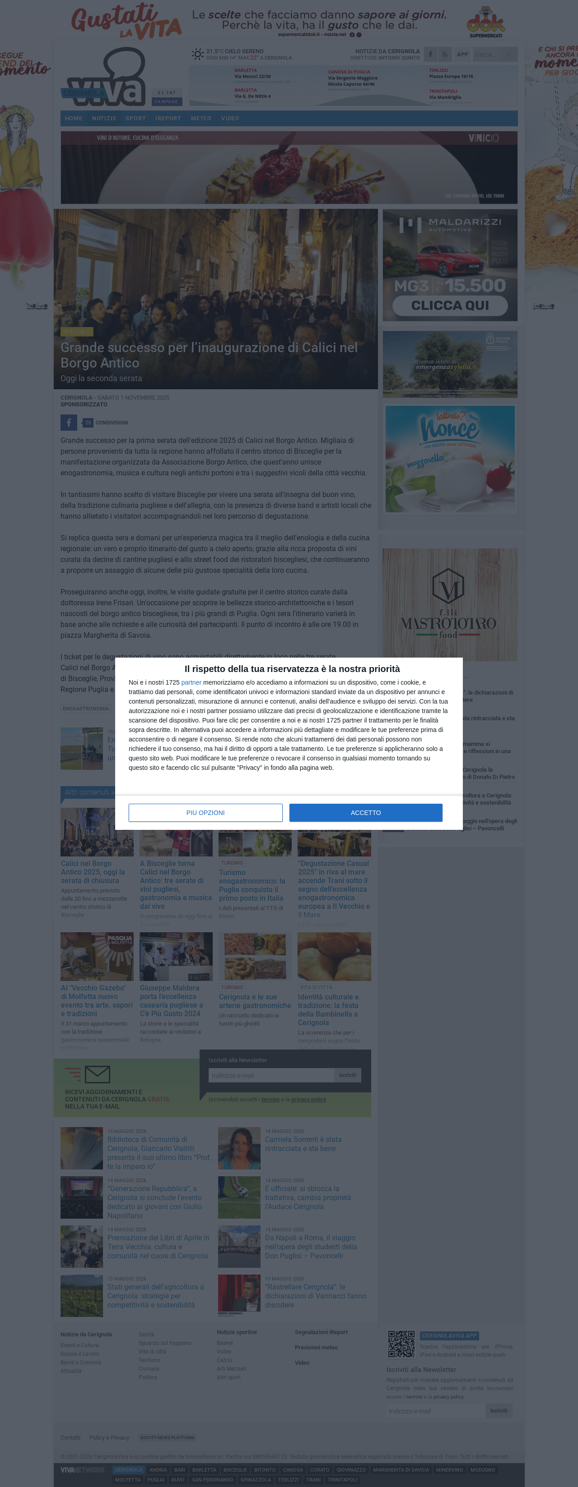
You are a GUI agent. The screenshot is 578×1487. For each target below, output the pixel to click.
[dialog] (289, 744)
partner (191, 682)
